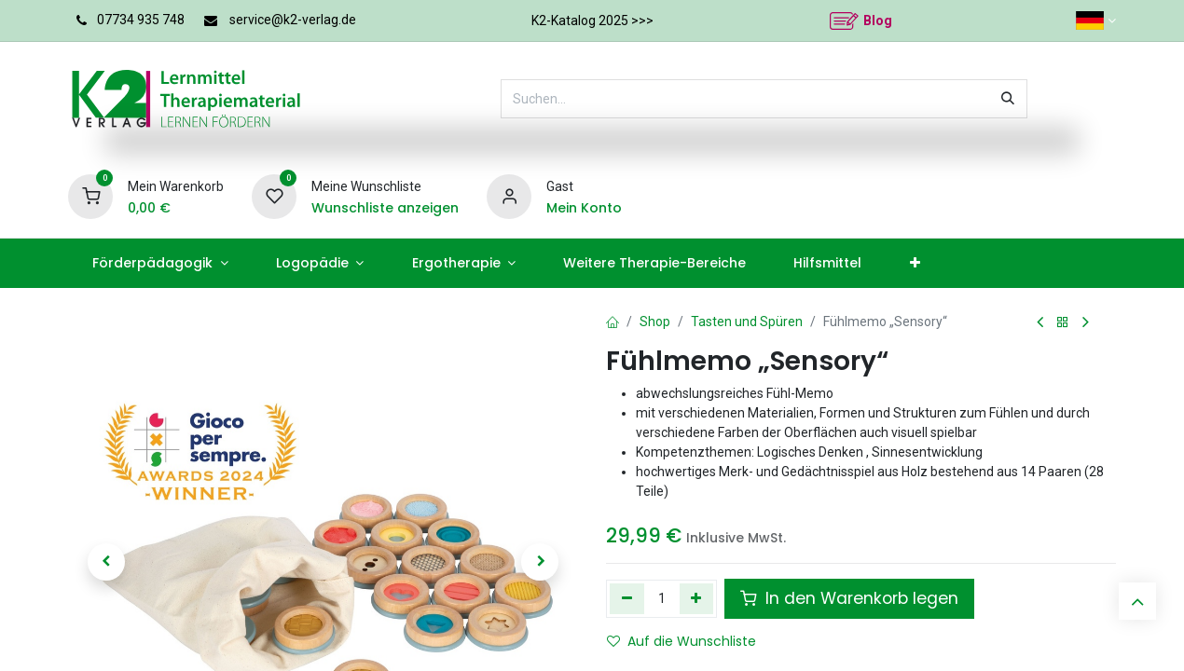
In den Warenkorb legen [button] (849, 598)
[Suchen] (1007, 98)
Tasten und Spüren (747, 321)
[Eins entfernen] (627, 598)
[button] (106, 562)
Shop (655, 321)
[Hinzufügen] (697, 598)
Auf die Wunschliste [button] (681, 641)
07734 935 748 (141, 19)
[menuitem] (160, 263)
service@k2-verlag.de (292, 19)
